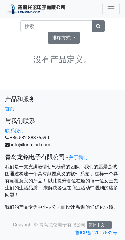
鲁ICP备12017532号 (96, 232)
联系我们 (14, 130)
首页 (9, 108)
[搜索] (98, 26)
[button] (64, 38)
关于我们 (78, 157)
